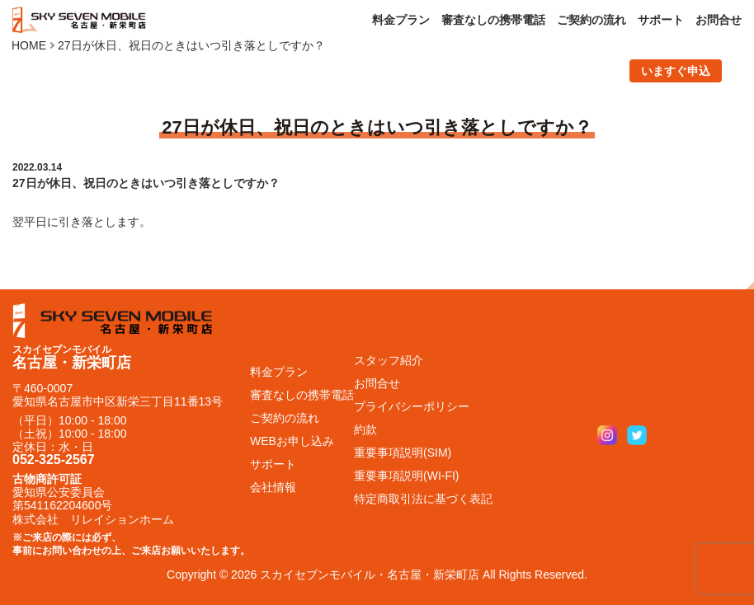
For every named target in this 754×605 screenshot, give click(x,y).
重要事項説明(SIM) (402, 452)
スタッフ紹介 (388, 360)
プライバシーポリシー (411, 406)
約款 (365, 429)
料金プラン (401, 20)
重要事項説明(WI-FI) (406, 475)
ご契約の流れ (591, 20)
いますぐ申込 (675, 70)
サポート (661, 20)
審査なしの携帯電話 (493, 20)
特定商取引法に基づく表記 (423, 498)
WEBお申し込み (292, 441)
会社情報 (273, 487)
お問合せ (718, 20)
